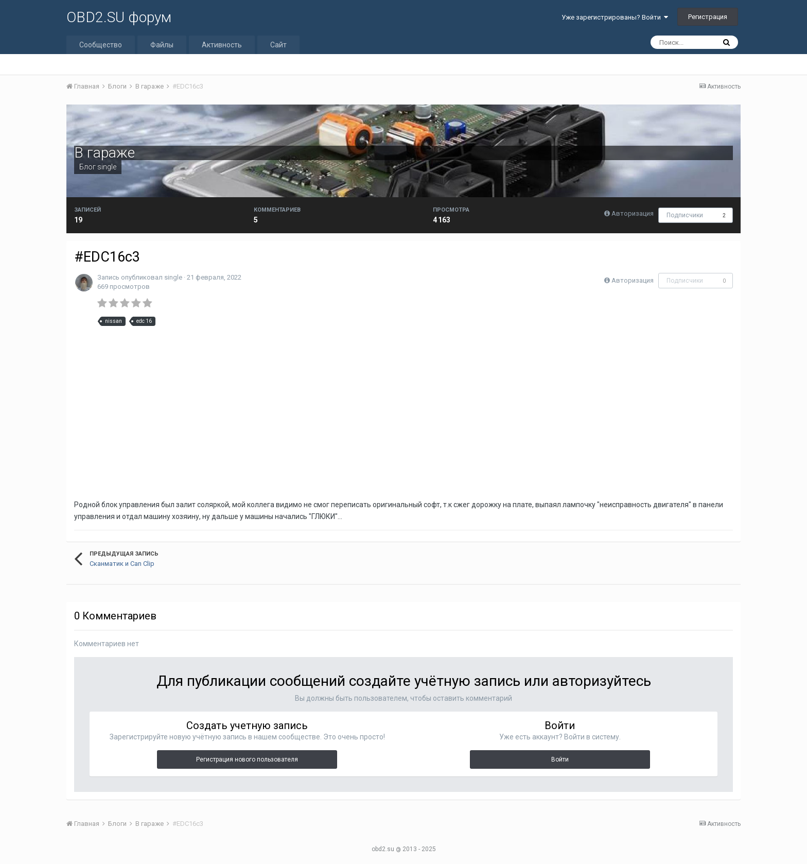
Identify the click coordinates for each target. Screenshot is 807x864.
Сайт (278, 45)
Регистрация (707, 17)
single (106, 167)
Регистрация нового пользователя (247, 759)
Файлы (161, 45)
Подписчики (684, 215)
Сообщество (100, 45)
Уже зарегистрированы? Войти (615, 17)
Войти (560, 759)
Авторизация (632, 213)
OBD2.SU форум (118, 17)
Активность (222, 45)
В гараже (104, 152)
